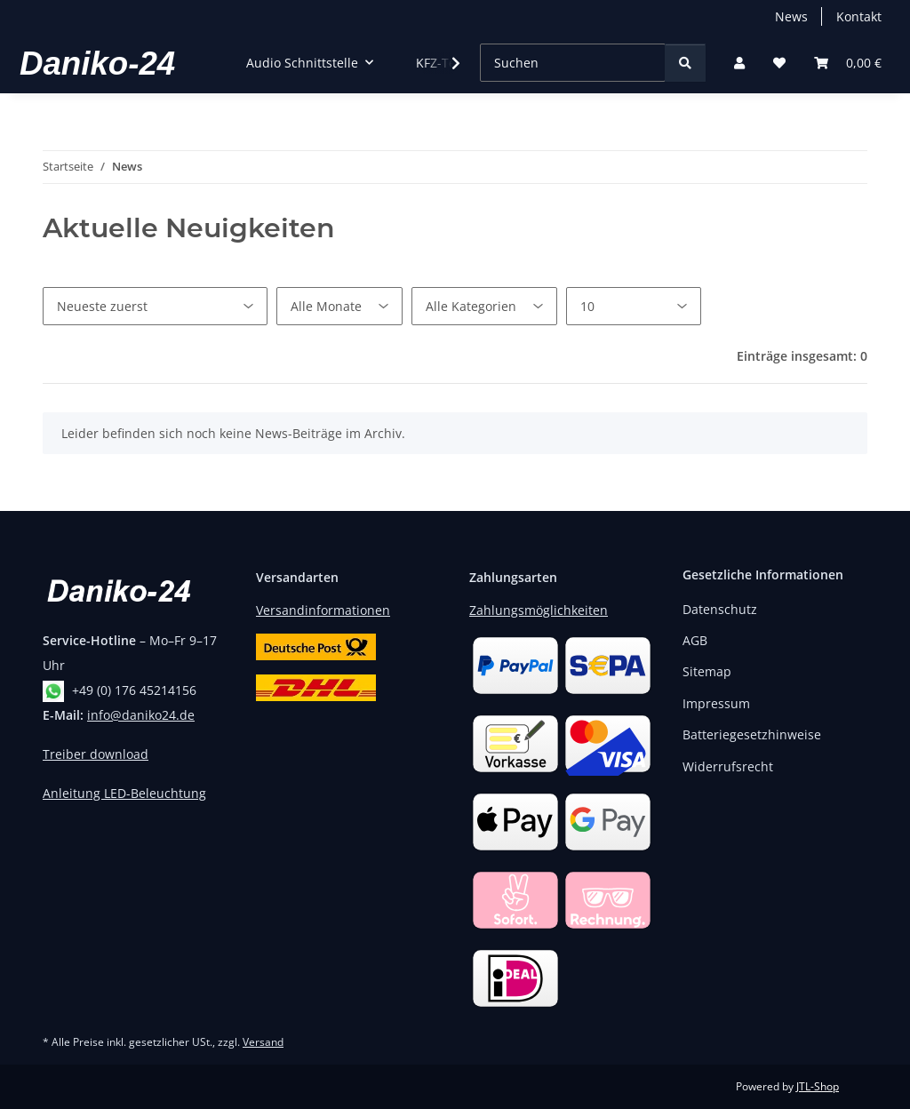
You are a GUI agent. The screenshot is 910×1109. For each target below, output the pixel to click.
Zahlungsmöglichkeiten (538, 610)
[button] (739, 62)
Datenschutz (719, 609)
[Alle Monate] (339, 306)
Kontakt (859, 16)
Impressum (716, 703)
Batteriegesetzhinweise (751, 734)
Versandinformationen (323, 610)
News (791, 16)
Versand (263, 1041)
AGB (694, 640)
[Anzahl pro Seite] (633, 306)
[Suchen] (573, 63)
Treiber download (95, 754)
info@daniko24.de (141, 714)
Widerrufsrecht (727, 766)
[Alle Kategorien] (484, 306)
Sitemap (706, 671)
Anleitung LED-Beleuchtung (124, 793)
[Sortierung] (155, 306)
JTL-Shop (817, 1086)
